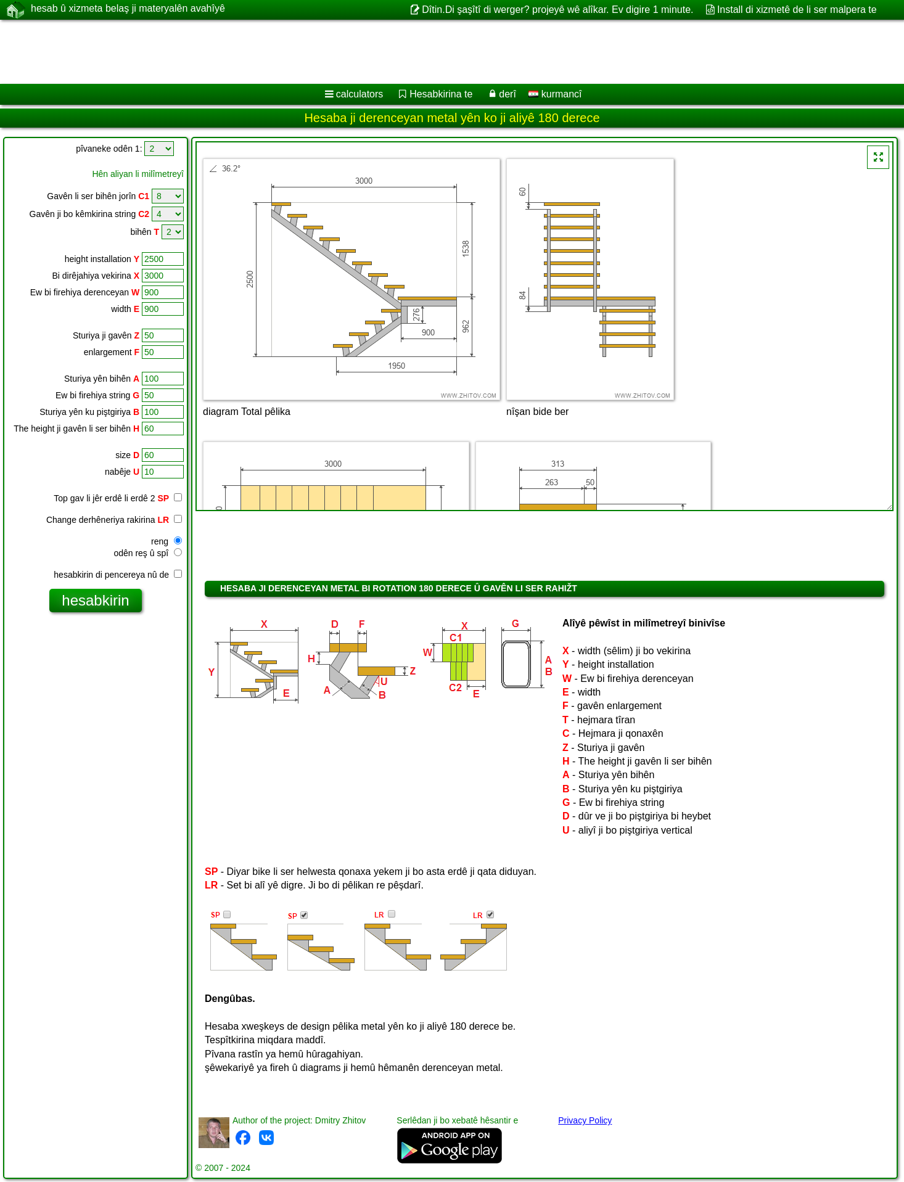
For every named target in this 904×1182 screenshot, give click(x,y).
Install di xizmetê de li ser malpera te (797, 9)
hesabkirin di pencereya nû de (118, 575)
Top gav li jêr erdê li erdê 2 (111, 498)
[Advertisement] (374, 52)
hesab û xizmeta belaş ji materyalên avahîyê (128, 9)
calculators (359, 94)
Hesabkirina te (440, 94)
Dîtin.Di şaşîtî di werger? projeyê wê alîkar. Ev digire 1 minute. (557, 9)
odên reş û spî (147, 553)
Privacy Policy (585, 1120)
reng (166, 541)
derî (507, 94)
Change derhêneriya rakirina (114, 520)
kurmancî (554, 94)
